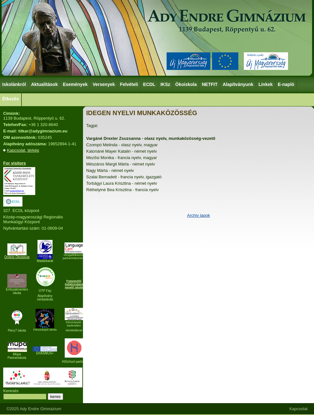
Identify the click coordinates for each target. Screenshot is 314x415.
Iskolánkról (14, 84)
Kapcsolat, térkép (23, 150)
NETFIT (210, 84)
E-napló (286, 84)
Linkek (266, 84)
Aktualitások (44, 84)
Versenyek (104, 84)
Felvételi (129, 84)
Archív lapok (198, 215)
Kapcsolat (298, 408)
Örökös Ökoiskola (16, 257)
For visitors (14, 163)
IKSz (166, 84)
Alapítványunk (238, 84)
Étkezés (11, 98)
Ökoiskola (186, 84)
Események (75, 84)
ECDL (149, 84)
